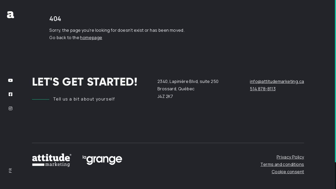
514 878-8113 (263, 89)
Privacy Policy (290, 157)
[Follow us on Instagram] (10, 108)
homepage (91, 37)
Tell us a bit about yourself (84, 99)
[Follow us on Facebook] (10, 94)
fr (10, 170)
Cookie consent (288, 172)
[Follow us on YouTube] (10, 80)
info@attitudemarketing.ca (277, 81)
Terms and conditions (282, 164)
